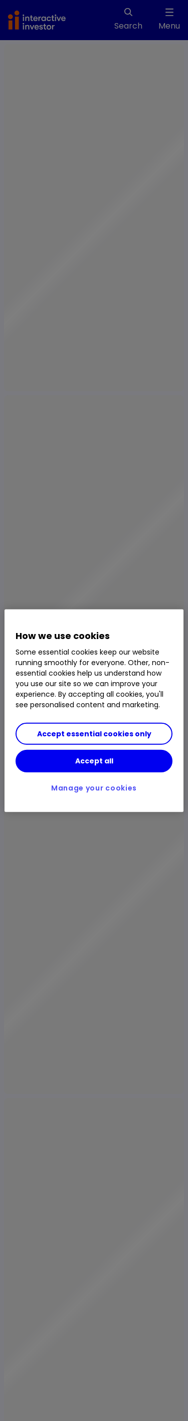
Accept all (94, 761)
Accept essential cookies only (94, 734)
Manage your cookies (94, 788)
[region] (94, 710)
